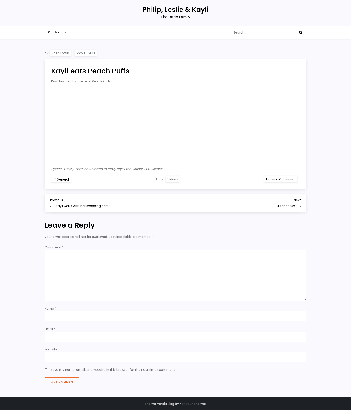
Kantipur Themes (193, 403)
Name (50, 308)
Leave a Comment (281, 179)
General (63, 179)
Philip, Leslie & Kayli (175, 9)
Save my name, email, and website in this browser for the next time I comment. (113, 369)
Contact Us (57, 32)
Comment (54, 247)
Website (51, 349)
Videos (172, 179)
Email (50, 329)
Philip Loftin (60, 53)
